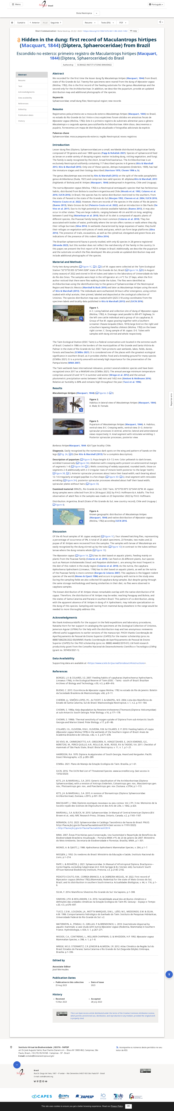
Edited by (22, 108)
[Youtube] (46, 1080)
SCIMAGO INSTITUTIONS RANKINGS (95, 64)
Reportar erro (171, 399)
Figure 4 (58, 503)
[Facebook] (43, 1080)
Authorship (68, 64)
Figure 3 (85, 458)
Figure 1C (85, 265)
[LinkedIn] (40, 1080)
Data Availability (25, 97)
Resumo (88, 22)
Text (20, 85)
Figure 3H (70, 479)
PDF (121, 22)
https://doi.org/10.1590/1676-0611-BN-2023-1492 (105, 31)
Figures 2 (102, 392)
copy (133, 31)
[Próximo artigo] (56, 22)
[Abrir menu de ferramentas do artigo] (17, 1018)
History (21, 120)
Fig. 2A (63, 453)
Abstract (22, 74)
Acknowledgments (26, 91)
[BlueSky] (35, 1080)
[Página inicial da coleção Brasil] (20, 1075)
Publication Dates (25, 114)
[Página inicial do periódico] (12, 22)
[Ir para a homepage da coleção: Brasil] (73, 4)
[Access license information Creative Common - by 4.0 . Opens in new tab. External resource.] (62, 1013)
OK (128, 1106)
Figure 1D (115, 545)
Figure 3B (59, 472)
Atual (45, 22)
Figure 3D (112, 475)
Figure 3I (92, 482)
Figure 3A (82, 462)
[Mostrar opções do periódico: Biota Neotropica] (97, 13)
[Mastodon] (37, 1080)
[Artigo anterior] (34, 22)
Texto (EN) (106, 22)
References (23, 102)
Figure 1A (132, 269)
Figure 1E (99, 549)
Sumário (21, 22)
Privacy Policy (117, 1106)
